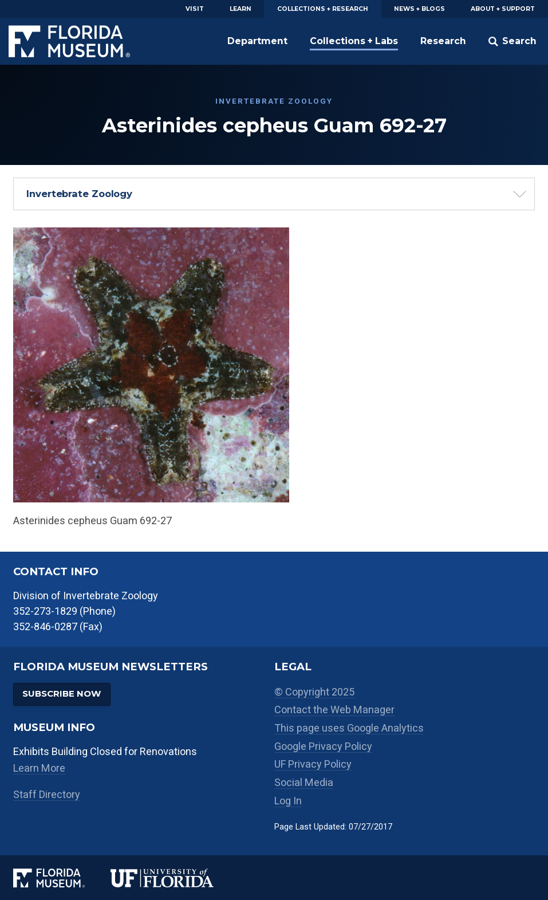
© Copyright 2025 (314, 692)
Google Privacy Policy (323, 746)
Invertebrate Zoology (79, 193)
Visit (195, 9)
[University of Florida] (175, 877)
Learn (240, 9)
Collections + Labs (354, 41)
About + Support (503, 9)
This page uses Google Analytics (349, 728)
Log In (288, 801)
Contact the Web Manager (334, 710)
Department (257, 41)
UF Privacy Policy (313, 764)
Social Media (303, 782)
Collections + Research (322, 9)
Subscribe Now (61, 693)
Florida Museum (69, 41)
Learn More (39, 768)
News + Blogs (419, 9)
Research (443, 41)
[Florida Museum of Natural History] (62, 877)
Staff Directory (46, 794)
